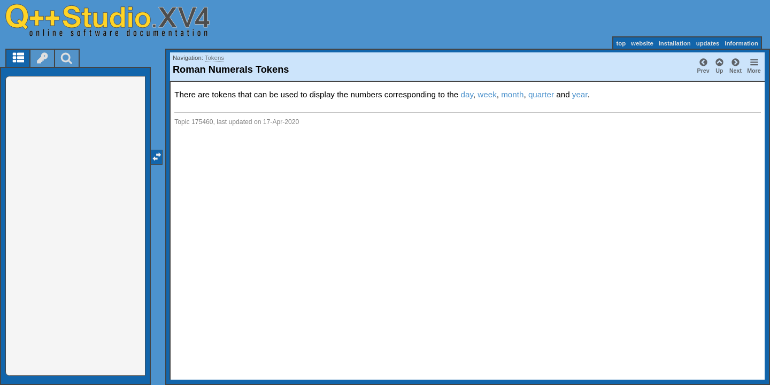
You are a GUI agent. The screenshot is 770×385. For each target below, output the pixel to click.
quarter (541, 94)
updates (708, 43)
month (512, 94)
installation (675, 43)
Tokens (214, 58)
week (487, 94)
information (741, 43)
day (466, 94)
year (580, 94)
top (621, 43)
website (642, 43)
